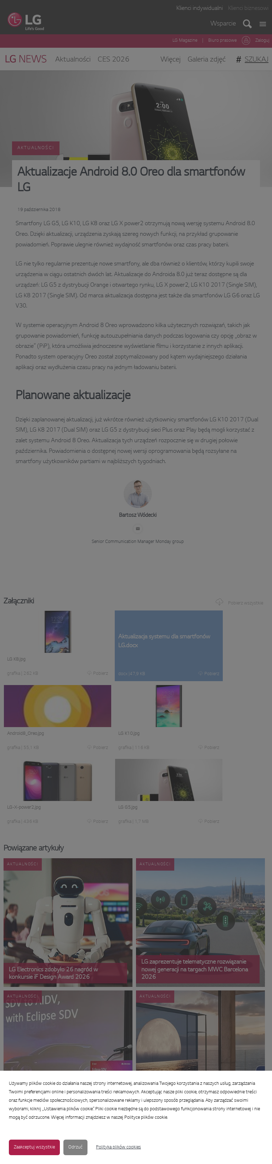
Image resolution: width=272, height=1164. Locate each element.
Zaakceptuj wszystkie (34, 1147)
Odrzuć (75, 1147)
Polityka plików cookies (118, 1147)
